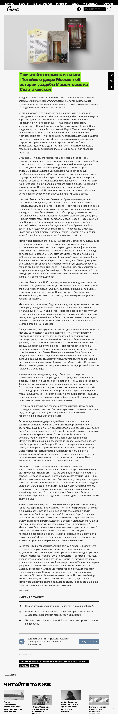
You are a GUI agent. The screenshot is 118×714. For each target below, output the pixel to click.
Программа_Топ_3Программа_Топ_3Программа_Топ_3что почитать (54, 662)
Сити (13, 9)
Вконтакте (111, 81)
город (34, 666)
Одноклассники (111, 87)
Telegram (111, 75)
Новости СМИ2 (10, 675)
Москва (24, 666)
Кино (9, 3)
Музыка (90, 3)
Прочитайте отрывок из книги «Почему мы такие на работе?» (59, 606)
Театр (23, 3)
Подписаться (89, 641)
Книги (61, 3)
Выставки (42, 3)
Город (107, 3)
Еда (75, 3)
